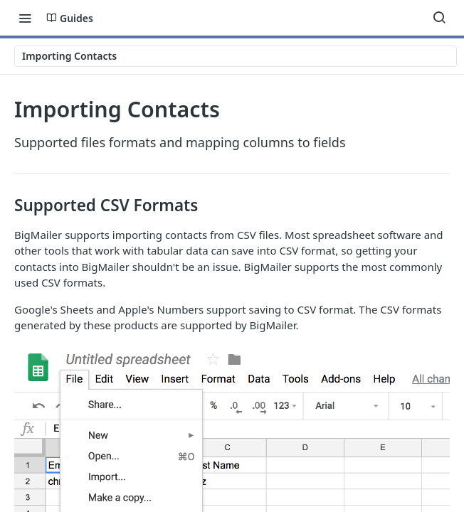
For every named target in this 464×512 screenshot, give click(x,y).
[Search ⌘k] (439, 17)
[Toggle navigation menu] (25, 17)
